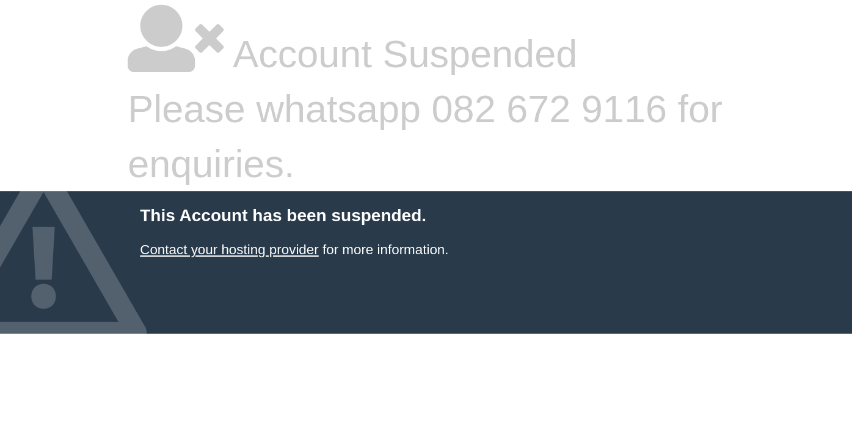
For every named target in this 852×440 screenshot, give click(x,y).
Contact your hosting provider (229, 249)
